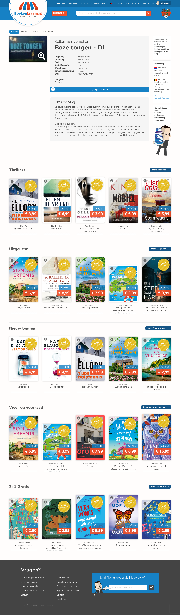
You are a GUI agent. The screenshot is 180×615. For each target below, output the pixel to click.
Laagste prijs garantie (67, 582)
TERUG (14, 32)
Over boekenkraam (30, 582)
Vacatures (61, 599)
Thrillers (34, 32)
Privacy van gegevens (67, 586)
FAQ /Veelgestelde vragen (33, 578)
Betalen (24, 595)
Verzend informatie (30, 586)
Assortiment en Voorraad (32, 590)
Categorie (59, 13)
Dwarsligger (83, 57)
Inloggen (165, 3)
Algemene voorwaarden (68, 590)
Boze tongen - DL (50, 32)
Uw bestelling (63, 578)
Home (24, 32)
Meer (159, 169)
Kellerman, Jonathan (72, 41)
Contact (60, 595)
